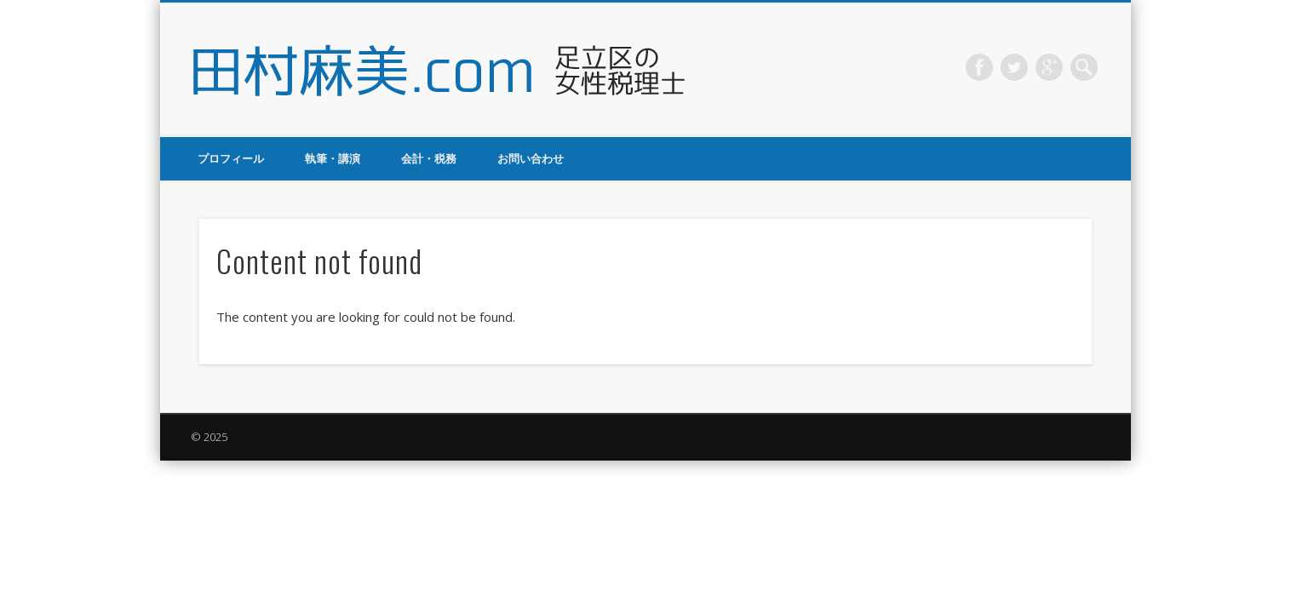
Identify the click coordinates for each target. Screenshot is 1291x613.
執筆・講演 (332, 158)
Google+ (1049, 67)
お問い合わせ (530, 158)
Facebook (979, 67)
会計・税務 (428, 158)
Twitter (1014, 67)
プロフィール (231, 158)
